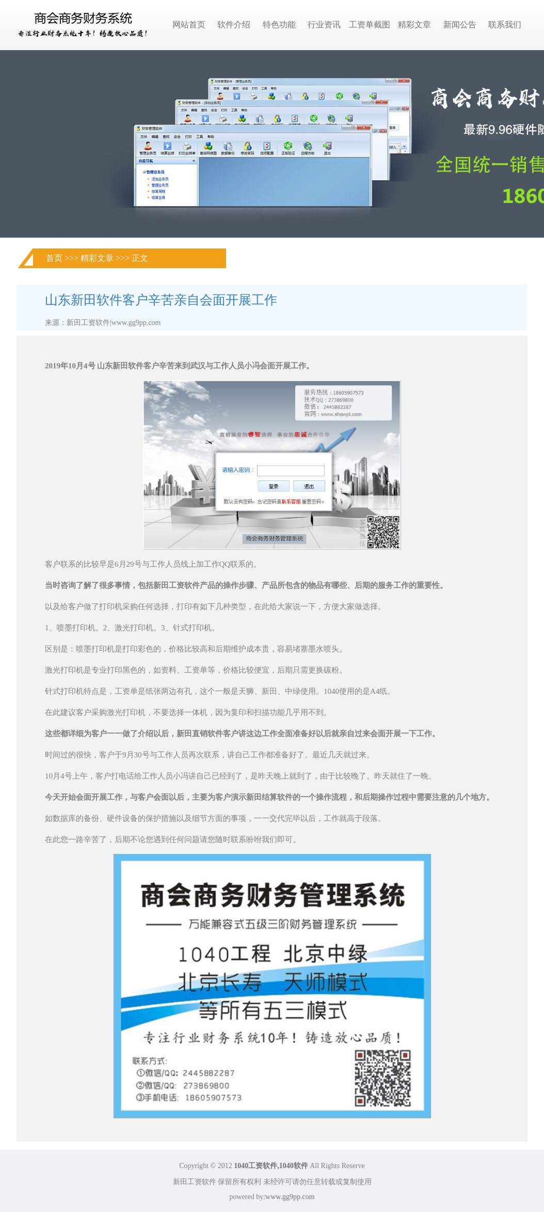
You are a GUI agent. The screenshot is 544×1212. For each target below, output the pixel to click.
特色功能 (279, 24)
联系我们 (504, 24)
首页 (54, 258)
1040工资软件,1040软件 (271, 1166)
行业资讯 (324, 24)
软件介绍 (233, 24)
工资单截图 (369, 24)
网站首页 (188, 24)
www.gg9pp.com (290, 1197)
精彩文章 (414, 24)
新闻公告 (459, 24)
